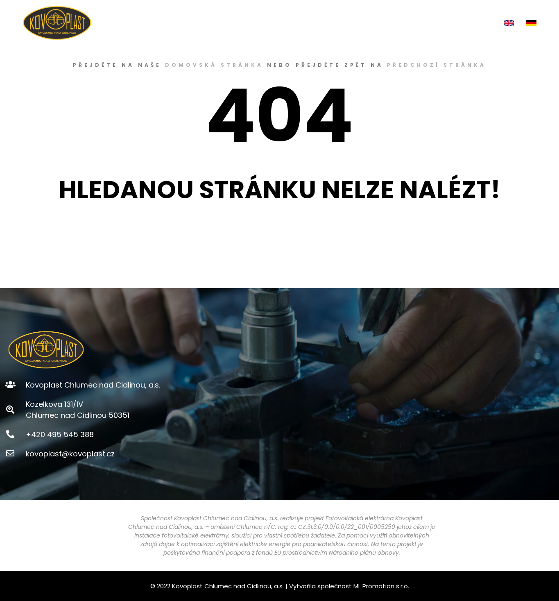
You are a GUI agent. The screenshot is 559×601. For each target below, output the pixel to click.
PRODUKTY (309, 22)
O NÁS (270, 22)
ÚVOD (238, 22)
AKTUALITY (431, 22)
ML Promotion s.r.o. (381, 586)
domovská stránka (214, 64)
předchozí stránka (436, 64)
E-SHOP (351, 22)
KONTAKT (476, 22)
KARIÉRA (389, 22)
